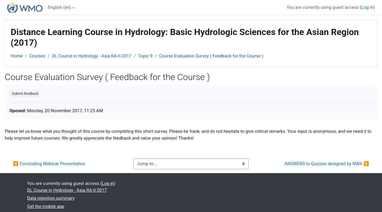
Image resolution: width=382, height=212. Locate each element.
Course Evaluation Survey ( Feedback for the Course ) (211, 56)
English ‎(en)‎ (59, 7)
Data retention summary (51, 198)
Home (16, 56)
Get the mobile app (45, 206)
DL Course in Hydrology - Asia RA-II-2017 (92, 56)
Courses (37, 56)
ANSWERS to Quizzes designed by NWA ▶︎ (327, 163)
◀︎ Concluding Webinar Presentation (49, 163)
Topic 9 (145, 56)
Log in (367, 7)
